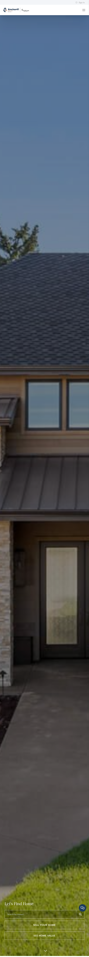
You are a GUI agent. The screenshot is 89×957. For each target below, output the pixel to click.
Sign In (80, 2)
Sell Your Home (44, 925)
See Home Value (45, 935)
